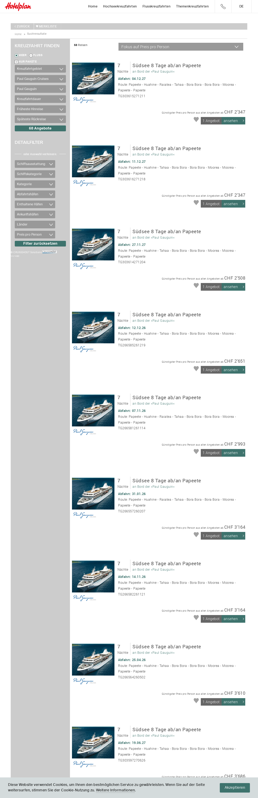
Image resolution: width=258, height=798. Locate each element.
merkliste (47, 26)
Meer (22, 55)
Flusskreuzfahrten (157, 6)
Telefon (223, 6)
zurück (23, 26)
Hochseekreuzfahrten (120, 6)
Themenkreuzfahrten (192, 6)
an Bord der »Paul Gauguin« (167, 67)
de (241, 6)
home (18, 34)
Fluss (38, 55)
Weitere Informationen (115, 790)
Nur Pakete (28, 61)
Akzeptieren (235, 788)
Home (92, 6)
